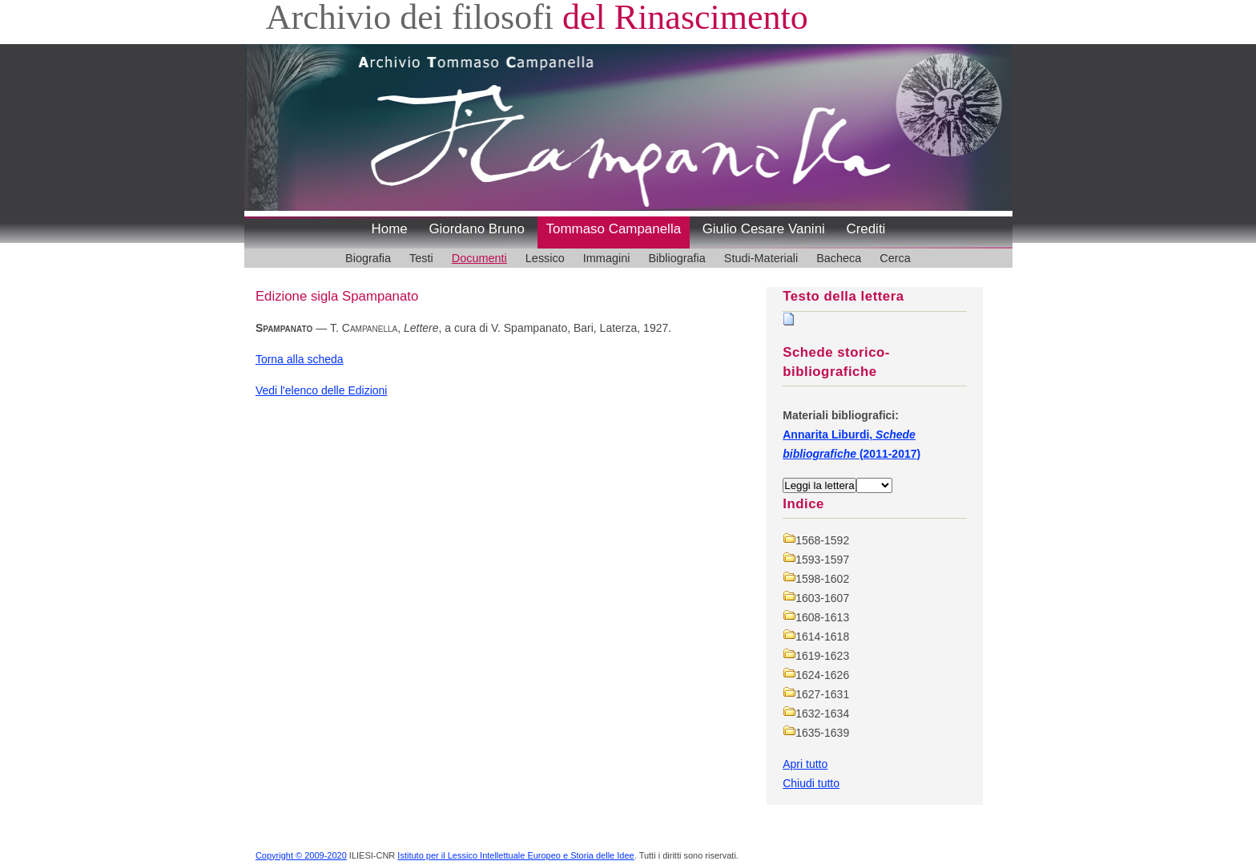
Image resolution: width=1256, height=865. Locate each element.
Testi (421, 258)
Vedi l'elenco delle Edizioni (322, 390)
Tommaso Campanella (614, 228)
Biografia (368, 258)
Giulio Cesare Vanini (763, 228)
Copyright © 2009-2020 (301, 855)
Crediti (865, 228)
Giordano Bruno (477, 228)
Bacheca (838, 258)
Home (390, 228)
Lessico (545, 258)
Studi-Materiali (761, 258)
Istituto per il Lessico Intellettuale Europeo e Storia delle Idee (515, 855)
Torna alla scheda (300, 359)
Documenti (479, 258)
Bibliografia (676, 258)
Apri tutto (805, 764)
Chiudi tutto (811, 783)
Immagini (606, 258)
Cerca (895, 258)
